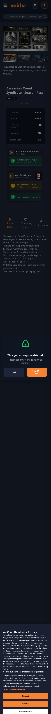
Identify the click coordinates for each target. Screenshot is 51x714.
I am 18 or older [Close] (37, 372)
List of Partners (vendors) (14, 691)
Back (14, 372)
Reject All (25, 706)
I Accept (25, 698)
